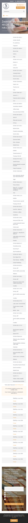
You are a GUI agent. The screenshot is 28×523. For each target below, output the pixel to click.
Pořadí (14, 401)
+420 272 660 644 (21, 1)
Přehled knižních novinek (11, 492)
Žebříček (8, 494)
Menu (7, 15)
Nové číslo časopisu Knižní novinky (13, 496)
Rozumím (14, 520)
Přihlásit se (21, 7)
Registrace (21, 4)
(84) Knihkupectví (19, 384)
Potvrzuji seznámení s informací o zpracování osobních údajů (13, 500)
